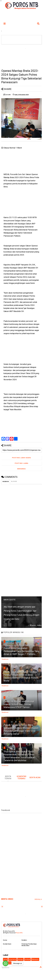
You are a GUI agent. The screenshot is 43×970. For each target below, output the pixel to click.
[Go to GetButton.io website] (5, 967)
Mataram (35, 959)
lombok (27, 959)
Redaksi (24, 940)
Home (5, 940)
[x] (2, 906)
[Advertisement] (21, 57)
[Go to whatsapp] (5, 963)
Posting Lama (21, 463)
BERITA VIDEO (7, 899)
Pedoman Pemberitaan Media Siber (29, 944)
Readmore (5, 659)
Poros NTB (19, 933)
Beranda (21, 469)
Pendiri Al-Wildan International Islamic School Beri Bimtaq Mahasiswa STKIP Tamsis (19, 704)
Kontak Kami (7, 944)
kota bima (12, 959)
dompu (20, 959)
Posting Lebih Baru (21, 458)
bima (5, 959)
